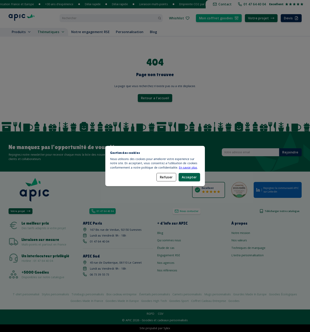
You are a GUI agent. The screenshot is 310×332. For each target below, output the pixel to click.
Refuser (166, 177)
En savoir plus (188, 167)
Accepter (189, 177)
